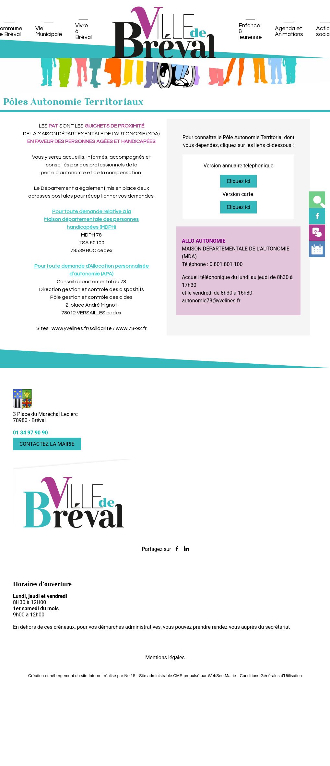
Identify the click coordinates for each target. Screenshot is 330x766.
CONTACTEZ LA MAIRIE (47, 444)
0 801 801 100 (226, 264)
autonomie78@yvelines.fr (211, 301)
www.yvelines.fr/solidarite (82, 328)
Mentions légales (164, 657)
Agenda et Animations (289, 31)
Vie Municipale (48, 31)
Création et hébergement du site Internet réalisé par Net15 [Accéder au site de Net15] (82, 675)
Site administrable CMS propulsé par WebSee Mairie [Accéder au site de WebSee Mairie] (187, 675)
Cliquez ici (238, 181)
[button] (317, 199)
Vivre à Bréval (83, 31)
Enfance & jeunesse (250, 31)
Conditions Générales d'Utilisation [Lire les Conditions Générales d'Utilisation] (271, 675)
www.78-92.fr (131, 328)
